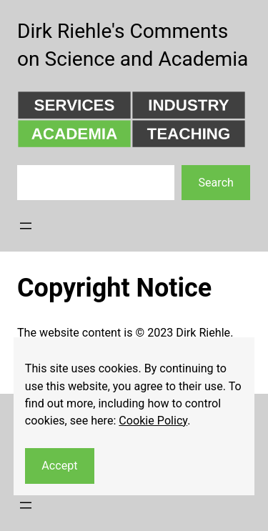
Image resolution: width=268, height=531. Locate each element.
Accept (59, 465)
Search (215, 182)
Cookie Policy (153, 420)
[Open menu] (25, 225)
